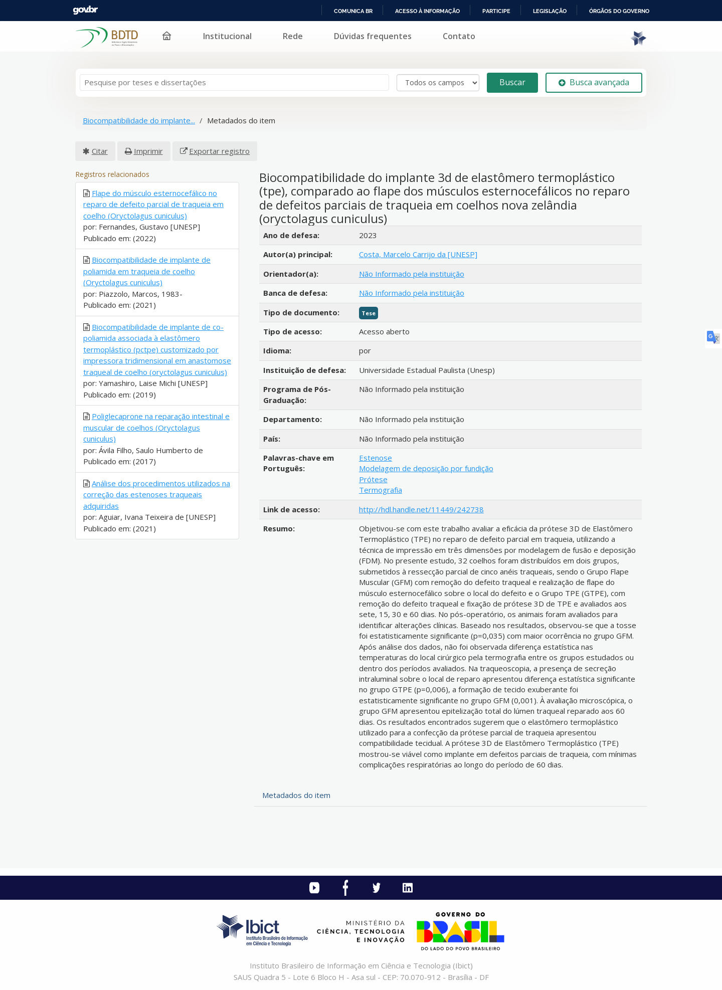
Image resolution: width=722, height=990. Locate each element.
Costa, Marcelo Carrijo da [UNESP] (418, 254)
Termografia (380, 490)
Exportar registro (219, 151)
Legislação (550, 11)
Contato (459, 36)
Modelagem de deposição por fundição (426, 468)
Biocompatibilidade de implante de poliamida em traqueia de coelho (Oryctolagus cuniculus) (147, 271)
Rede (293, 36)
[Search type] (438, 82)
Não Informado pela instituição (411, 274)
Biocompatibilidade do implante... (139, 120)
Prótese (373, 479)
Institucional (227, 36)
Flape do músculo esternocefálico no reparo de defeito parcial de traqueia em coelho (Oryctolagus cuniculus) (153, 204)
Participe (496, 11)
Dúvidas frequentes (373, 36)
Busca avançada (594, 82)
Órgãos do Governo (619, 11)
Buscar (512, 82)
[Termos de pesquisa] (234, 82)
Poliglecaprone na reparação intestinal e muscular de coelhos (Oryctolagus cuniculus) (156, 427)
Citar (100, 151)
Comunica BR (353, 11)
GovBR (85, 10)
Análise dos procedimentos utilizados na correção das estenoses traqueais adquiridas (156, 494)
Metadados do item (296, 795)
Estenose (375, 458)
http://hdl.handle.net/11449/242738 (421, 509)
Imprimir (148, 151)
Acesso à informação (427, 11)
